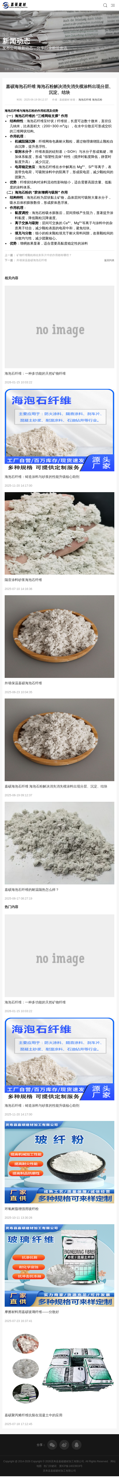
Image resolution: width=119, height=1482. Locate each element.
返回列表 (109, 260)
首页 (7, 69)
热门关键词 (50, 1471)
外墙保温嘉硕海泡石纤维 (32, 260)
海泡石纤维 (85, 99)
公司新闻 (31, 69)
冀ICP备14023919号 (70, 1471)
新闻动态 (19, 69)
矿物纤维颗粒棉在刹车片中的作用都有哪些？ (44, 255)
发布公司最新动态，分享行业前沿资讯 (34, 48)
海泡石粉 (97, 99)
